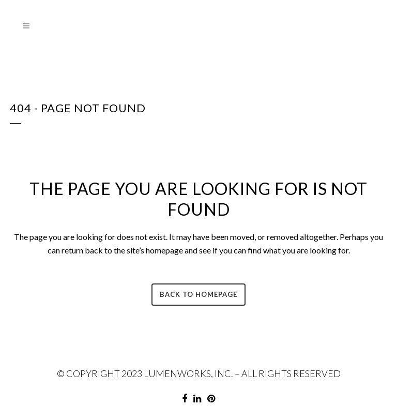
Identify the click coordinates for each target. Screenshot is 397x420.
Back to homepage (198, 294)
